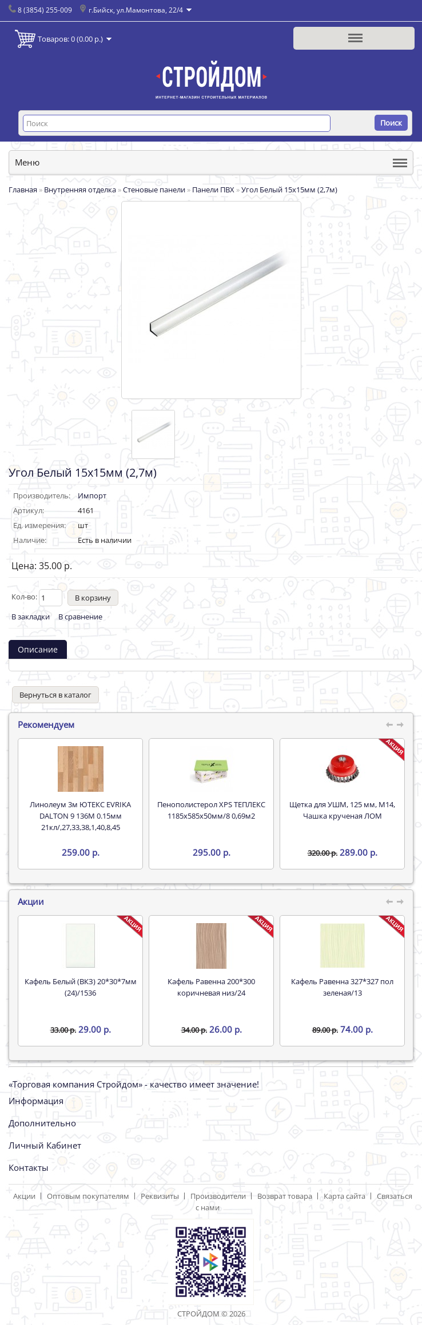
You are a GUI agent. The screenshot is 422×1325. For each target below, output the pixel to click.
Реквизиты (160, 1196)
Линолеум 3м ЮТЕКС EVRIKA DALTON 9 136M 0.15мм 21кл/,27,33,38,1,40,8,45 (80, 815)
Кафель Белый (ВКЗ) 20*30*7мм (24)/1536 (81, 987)
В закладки (30, 616)
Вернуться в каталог (55, 695)
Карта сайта (344, 1196)
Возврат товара (284, 1196)
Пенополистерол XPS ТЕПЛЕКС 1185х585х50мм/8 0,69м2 (211, 810)
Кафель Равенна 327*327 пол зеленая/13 (342, 987)
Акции (24, 1196)
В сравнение (80, 616)
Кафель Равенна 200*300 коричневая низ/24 (211, 987)
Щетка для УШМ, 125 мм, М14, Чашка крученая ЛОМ (342, 810)
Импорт (92, 495)
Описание (38, 649)
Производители (218, 1196)
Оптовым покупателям (88, 1196)
